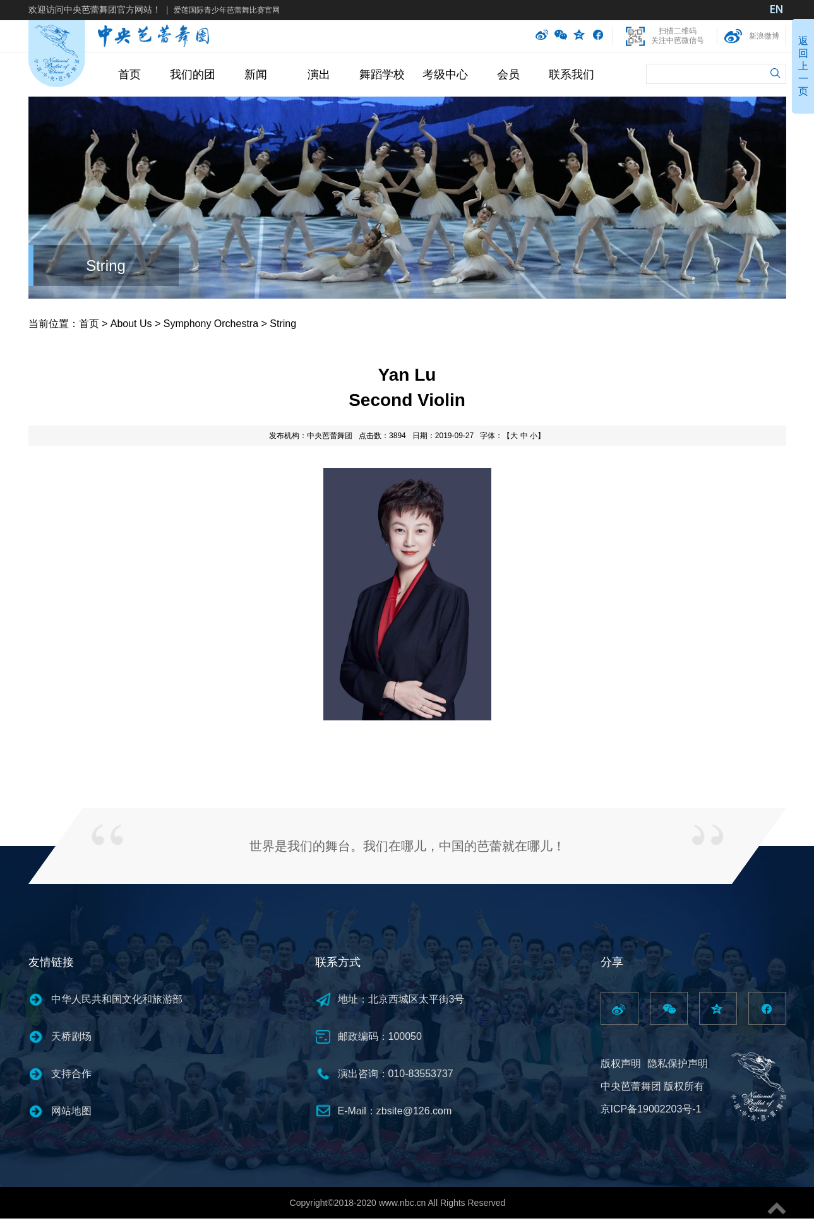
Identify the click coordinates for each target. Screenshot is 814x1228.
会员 (508, 74)
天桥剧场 (71, 1036)
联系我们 (571, 74)
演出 (319, 74)
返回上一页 (803, 66)
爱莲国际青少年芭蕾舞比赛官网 (227, 10)
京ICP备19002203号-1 (651, 1109)
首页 (129, 74)
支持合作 (71, 1073)
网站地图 (71, 1111)
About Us (131, 323)
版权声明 (621, 1063)
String (106, 265)
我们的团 (192, 74)
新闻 (255, 74)
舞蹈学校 (382, 74)
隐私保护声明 (677, 1063)
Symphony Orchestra (211, 323)
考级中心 (445, 74)
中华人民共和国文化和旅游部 (117, 999)
